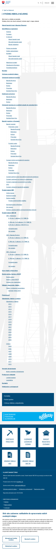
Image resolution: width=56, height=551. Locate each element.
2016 (9, 314)
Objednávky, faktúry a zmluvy (11, 298)
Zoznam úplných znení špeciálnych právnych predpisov (22, 177)
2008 (9, 354)
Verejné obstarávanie (9, 368)
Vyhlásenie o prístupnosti (10, 387)
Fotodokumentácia (11, 68)
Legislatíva (9, 380)
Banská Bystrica (11, 80)
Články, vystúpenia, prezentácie (15, 288)
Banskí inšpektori (13, 44)
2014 (9, 309)
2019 (9, 322)
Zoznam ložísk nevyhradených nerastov (17, 160)
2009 (9, 356)
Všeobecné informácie (12, 65)
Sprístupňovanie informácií (14, 204)
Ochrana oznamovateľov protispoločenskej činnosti (21, 210)
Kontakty (7, 396)
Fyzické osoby (12, 143)
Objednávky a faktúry (12, 301)
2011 (9, 362)
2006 (9, 349)
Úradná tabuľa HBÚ (8, 190)
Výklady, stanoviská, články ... (11, 285)
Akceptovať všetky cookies (10, 545)
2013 (9, 307)
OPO (7, 184)
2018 (9, 319)
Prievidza (9, 88)
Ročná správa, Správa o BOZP (11, 274)
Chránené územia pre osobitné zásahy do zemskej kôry (19, 105)
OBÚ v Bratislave (11, 216)
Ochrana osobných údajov (10, 74)
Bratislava (9, 83)
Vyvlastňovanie (12, 228)
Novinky (4, 71)
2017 (9, 317)
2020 (9, 324)
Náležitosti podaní (11, 62)
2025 (9, 337)
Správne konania (11, 195)
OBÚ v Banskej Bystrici (13, 235)
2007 (9, 351)
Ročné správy (10, 277)
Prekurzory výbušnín (8, 374)
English (47, 3)
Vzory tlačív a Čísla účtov (10, 271)
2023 (9, 332)
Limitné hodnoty (11, 378)
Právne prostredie (11, 48)
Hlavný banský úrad (14, 39)
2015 (9, 312)
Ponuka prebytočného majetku (17, 201)
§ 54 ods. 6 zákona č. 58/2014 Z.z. (18, 225)
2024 (9, 335)
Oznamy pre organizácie (13, 282)
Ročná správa (8, 399)
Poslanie (8, 34)
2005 (9, 346)
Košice (8, 86)
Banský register (10, 124)
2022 (9, 330)
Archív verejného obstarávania (15, 371)
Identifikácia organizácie (10, 29)
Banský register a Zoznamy (11, 121)
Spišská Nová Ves (11, 91)
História (8, 32)
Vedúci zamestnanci (12, 51)
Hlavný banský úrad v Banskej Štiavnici (14, 25)
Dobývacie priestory (8, 94)
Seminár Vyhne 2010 (14, 291)
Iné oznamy (9, 207)
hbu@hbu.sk (19, 481)
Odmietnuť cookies (45, 545)
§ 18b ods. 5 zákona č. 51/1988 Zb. (18, 241)
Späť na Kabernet (8, 10)
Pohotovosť (6, 295)
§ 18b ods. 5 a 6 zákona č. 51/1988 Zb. (19, 222)
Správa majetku (10, 198)
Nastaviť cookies (28, 545)
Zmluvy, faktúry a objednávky (14, 403)
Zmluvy (8, 344)
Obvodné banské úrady (15, 42)
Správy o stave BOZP (12, 279)
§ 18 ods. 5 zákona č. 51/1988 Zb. (18, 218)
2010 (9, 359)
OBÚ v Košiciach (11, 252)
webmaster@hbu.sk (20, 485)
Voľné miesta (10, 193)
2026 (9, 340)
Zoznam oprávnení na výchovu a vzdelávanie (19, 179)
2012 (9, 304)
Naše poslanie (8, 505)
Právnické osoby (13, 127)
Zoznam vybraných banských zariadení (17, 187)
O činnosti (9, 37)
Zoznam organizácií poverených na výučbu (18, 182)
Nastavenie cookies (39, 489)
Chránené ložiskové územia (11, 77)
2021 (9, 327)
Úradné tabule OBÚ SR (9, 213)
